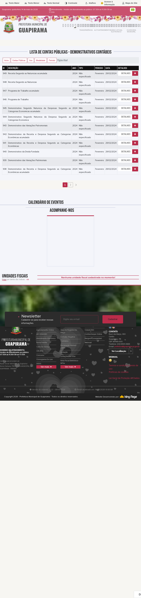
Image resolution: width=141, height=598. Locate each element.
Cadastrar (113, 319)
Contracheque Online (93, 334)
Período (52, 60)
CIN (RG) (39, 351)
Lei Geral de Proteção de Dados (124, 378)
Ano (30, 60)
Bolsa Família (41, 343)
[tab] (75, 27)
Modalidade (40, 60)
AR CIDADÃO (41, 334)
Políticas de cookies (118, 372)
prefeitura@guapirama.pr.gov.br (126, 347)
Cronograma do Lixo (44, 359)
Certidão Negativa (67, 337)
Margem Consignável (93, 338)
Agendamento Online (45, 330)
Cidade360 (89, 330)
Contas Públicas (18, 60)
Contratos (64, 341)
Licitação (64, 352)
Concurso (40, 355)
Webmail (88, 343)
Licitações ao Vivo (67, 356)
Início (6, 60)
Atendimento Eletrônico (45, 338)
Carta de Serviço (43, 347)
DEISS (38, 364)
